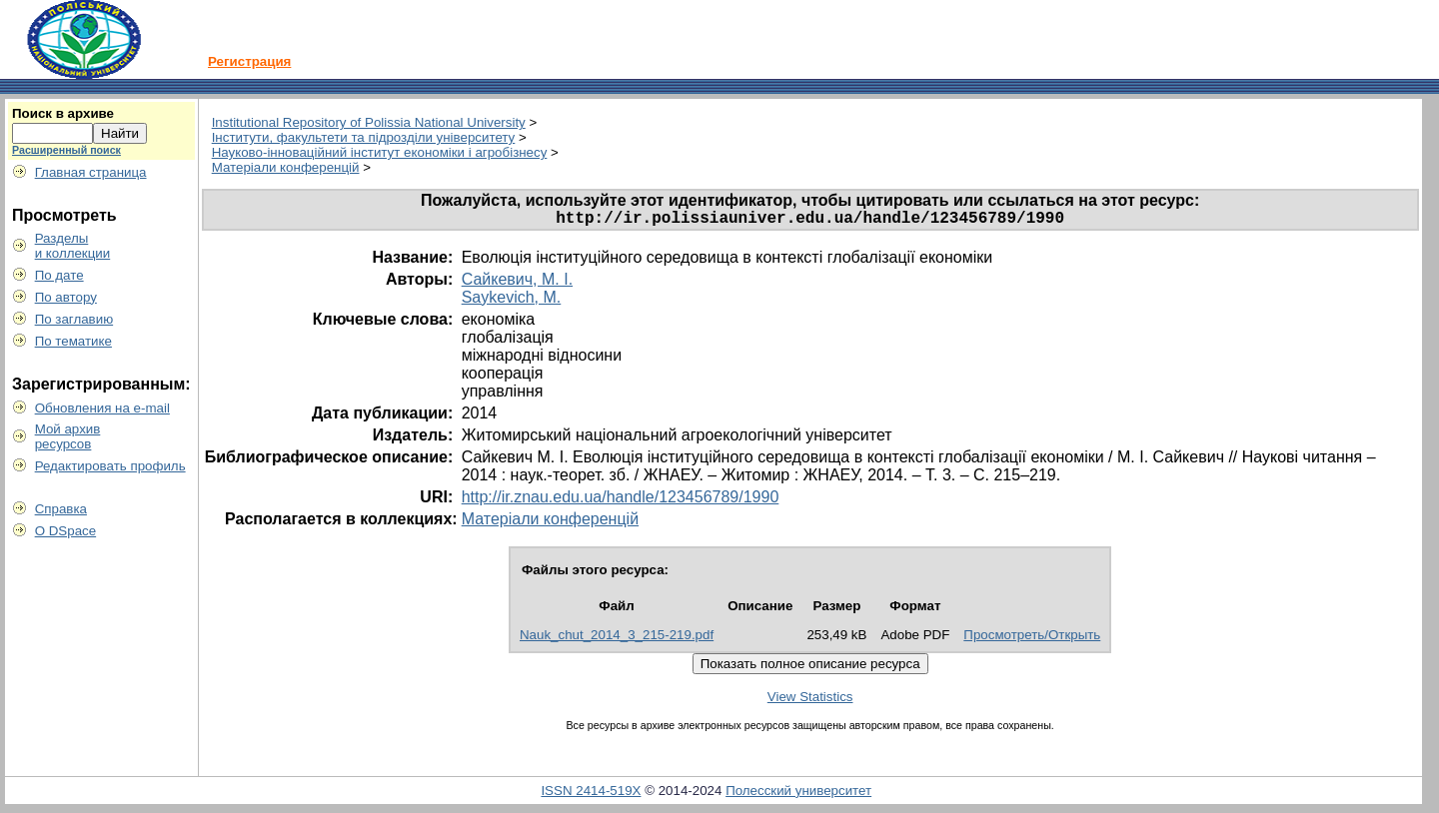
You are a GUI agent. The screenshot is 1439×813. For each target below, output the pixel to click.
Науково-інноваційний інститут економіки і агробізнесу (380, 152)
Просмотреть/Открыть (1031, 638)
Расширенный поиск (66, 150)
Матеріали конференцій (286, 167)
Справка (61, 508)
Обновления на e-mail (102, 408)
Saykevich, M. (512, 301)
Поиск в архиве (63, 113)
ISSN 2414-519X (591, 794)
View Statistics (810, 700)
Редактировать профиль (110, 465)
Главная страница (91, 172)
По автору (66, 297)
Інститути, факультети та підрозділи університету (364, 137)
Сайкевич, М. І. (517, 283)
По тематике (73, 341)
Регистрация (249, 61)
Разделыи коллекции (73, 246)
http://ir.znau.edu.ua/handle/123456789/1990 (620, 500)
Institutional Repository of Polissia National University (369, 122)
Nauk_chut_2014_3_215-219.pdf (617, 638)
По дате (59, 275)
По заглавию (74, 319)
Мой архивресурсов (68, 436)
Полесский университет (798, 794)
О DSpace (66, 530)
